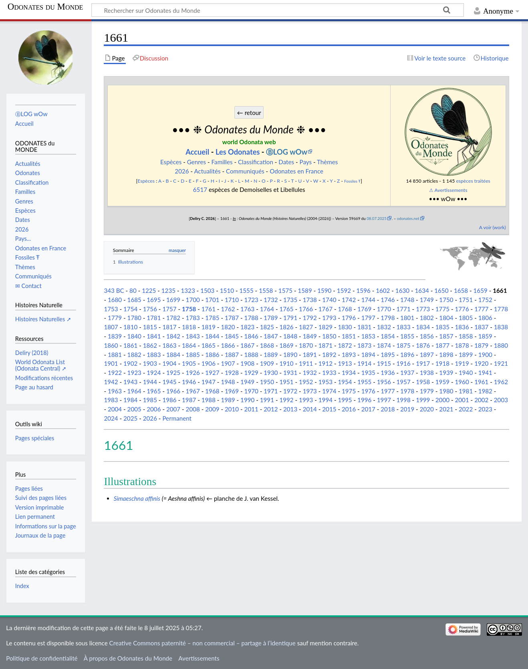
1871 (325, 345)
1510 (227, 290)
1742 (349, 299)
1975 (349, 391)
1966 (173, 391)
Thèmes (327, 161)
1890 (290, 354)
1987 (189, 399)
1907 (228, 363)
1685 (134, 299)
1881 (115, 354)
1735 (290, 299)
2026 (182, 171)
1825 (267, 326)
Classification (255, 161)
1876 (423, 345)
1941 (485, 372)
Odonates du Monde (45, 6)
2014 (310, 409)
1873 (364, 345)
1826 (286, 326)
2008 (193, 409)
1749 (427, 299)
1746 (388, 299)
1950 (267, 381)
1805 (466, 317)
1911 (306, 363)
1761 (209, 308)
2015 (329, 409)
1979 (427, 391)
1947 (209, 381)
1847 (271, 336)
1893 (349, 354)
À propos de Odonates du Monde (128, 658)
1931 (290, 372)
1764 (267, 308)
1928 (232, 372)
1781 (154, 317)
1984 (130, 399)
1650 (441, 290)
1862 (150, 345)
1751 (466, 299)
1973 (310, 391)
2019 (407, 409)
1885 (193, 354)
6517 (200, 189)
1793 (329, 317)
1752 (485, 299)
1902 (130, 363)
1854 (388, 336)
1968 (212, 391)
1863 (169, 345)
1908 (247, 363)
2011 (251, 409)
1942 (111, 381)
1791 (290, 317)
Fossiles (350, 181)
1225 (149, 290)
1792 (310, 317)
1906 (209, 363)
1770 (384, 308)
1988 (209, 399)
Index (22, 585)
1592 (344, 290)
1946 (189, 381)
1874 (384, 345)
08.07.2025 (377, 218)
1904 (169, 363)
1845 (232, 336)
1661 (500, 290)
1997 (384, 399)
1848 (290, 336)
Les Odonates (238, 151)
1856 (427, 336)
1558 (266, 290)
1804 (446, 317)
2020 (427, 409)
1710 (232, 299)
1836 (462, 326)
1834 (423, 326)
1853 (368, 336)
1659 (481, 290)
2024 (111, 418)
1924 (154, 372)
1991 (267, 399)
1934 (349, 372)
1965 (154, 391)
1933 (329, 372)
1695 (154, 299)
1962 (501, 381)
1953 (325, 381)
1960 (462, 381)
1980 (446, 391)
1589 (305, 290)
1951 (286, 381)
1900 (485, 354)
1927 (212, 372)
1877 (442, 345)
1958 (423, 381)
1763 (247, 308)
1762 (228, 308)
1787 (232, 317)
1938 (427, 372)
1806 (485, 317)
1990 (247, 399)
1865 (209, 345)
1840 (134, 336)
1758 (189, 308)
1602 (383, 290)
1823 (247, 326)
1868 (267, 345)
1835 (442, 326)
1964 (134, 391)
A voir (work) (492, 227)
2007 (173, 409)
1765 (286, 308)
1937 (407, 372)
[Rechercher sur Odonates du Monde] (278, 10)
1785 (212, 317)
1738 (310, 299)
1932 (310, 372)
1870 (306, 345)
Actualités (207, 171)
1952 (306, 381)
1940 (466, 372)
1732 (271, 299)
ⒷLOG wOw (286, 151)
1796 (349, 317)
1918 (442, 363)
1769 (364, 308)
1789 (271, 317)
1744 (368, 299)
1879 (481, 345)
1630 (402, 290)
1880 (501, 345)
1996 (364, 399)
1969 (232, 391)
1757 (169, 308)
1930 (271, 372)
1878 (462, 345)
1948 (228, 381)
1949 (247, 381)
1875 (403, 345)
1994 (325, 399)
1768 (345, 308)
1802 (427, 317)
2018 (388, 409)
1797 (368, 317)
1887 (232, 354)
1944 (150, 381)
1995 (345, 399)
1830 (345, 326)
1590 (324, 290)
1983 (111, 399)
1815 (150, 326)
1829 (325, 326)
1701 (212, 299)
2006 (154, 409)
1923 (134, 372)
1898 (446, 354)
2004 (115, 409)
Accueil (197, 151)
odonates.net (408, 218)
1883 (154, 354)
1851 (349, 336)
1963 (115, 391)
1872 (345, 345)
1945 (169, 381)
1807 (111, 326)
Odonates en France (296, 171)
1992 (286, 399)
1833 (403, 326)
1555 (246, 290)
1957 (403, 381)
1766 (306, 308)
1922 (115, 372)
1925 (173, 372)
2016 (349, 409)
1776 (462, 308)
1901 (111, 363)
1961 (481, 381)
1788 (251, 317)
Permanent (176, 418)
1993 (306, 399)
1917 (423, 363)
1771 (403, 308)
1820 (228, 326)
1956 (384, 381)
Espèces (170, 161)
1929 (251, 372)
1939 (446, 372)
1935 (368, 372)
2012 (271, 409)
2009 (212, 409)
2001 (462, 399)
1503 (207, 290)
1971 (271, 391)
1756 (150, 308)
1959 (442, 381)
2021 (446, 409)
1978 (407, 391)
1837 (481, 326)
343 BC (114, 290)
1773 (423, 308)
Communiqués (245, 171)
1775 (442, 308)
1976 (368, 391)
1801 (407, 317)
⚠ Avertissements (448, 190)
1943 (130, 381)
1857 (446, 336)
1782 (173, 317)
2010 (232, 409)
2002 (481, 399)
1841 (154, 336)
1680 (115, 299)
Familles (222, 161)
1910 (286, 363)
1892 (329, 354)
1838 (501, 326)
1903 (150, 363)
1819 (209, 326)
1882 (134, 354)
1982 (485, 391)
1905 (189, 363)
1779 (115, 317)
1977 (388, 391)
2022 (466, 409)
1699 (173, 299)
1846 (251, 336)
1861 (130, 345)
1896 (407, 354)
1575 (285, 290)
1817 (169, 326)
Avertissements (198, 658)
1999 (423, 399)
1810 (130, 326)
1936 (388, 372)
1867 (247, 345)
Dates (286, 161)
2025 (130, 418)
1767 (325, 308)
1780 (134, 317)
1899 (466, 354)
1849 (310, 336)
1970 (251, 391)
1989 (228, 399)
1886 (212, 354)
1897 (427, 354)
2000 (442, 399)
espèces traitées (473, 181)
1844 (212, 336)
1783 (193, 317)
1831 (364, 326)
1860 (111, 345)
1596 (364, 290)
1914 (364, 363)
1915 (384, 363)
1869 (286, 345)
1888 (251, 354)
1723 (251, 299)
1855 (407, 336)
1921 (501, 363)
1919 (462, 363)
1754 (130, 308)
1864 (189, 345)
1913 (345, 363)
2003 (501, 399)
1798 (388, 317)
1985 (150, 399)
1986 (169, 399)
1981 (466, 391)
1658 (461, 290)
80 (133, 290)
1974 (329, 391)
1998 (403, 399)
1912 (325, 363)
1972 (290, 391)
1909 (267, 363)
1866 (228, 345)
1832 (384, 326)
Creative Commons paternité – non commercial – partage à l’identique (202, 643)
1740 (329, 299)
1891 (310, 354)
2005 (134, 409)
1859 (485, 336)
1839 (115, 336)
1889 (271, 354)
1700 (193, 299)
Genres (196, 161)
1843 (193, 336)
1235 (168, 290)
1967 (193, 391)
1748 (407, 299)
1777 (481, 308)
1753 (111, 308)
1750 (446, 299)
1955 (364, 381)
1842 (173, 336)
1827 (306, 326)
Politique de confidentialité (41, 658)
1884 (173, 354)
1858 (466, 336)
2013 (290, 409)
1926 (193, 372)
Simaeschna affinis (137, 498)
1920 (481, 363)
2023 (485, 409)
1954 (345, 381)
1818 (189, 326)
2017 (368, 409)
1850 (329, 336)
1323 (188, 290)
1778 (501, 308)
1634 (422, 290)
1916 (403, 363)
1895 (388, 354)
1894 (368, 354)
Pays (306, 161)
